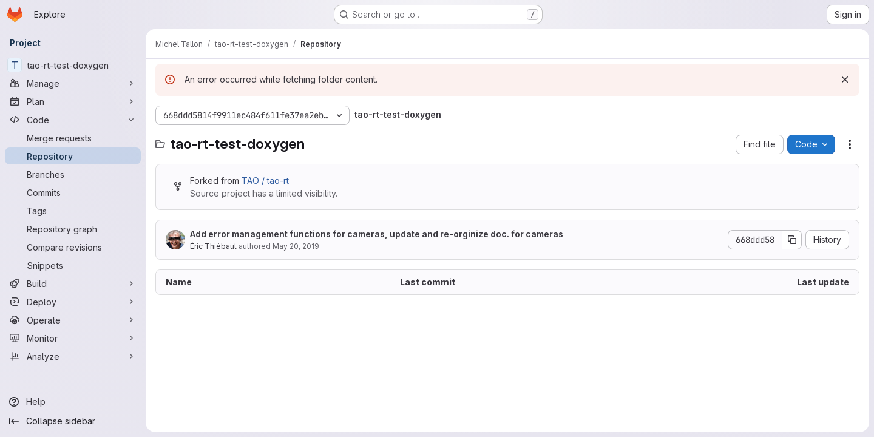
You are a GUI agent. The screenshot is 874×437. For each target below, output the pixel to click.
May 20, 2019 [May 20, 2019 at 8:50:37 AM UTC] (296, 246)
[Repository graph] (73, 228)
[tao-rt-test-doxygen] (73, 64)
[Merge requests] (73, 137)
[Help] (73, 401)
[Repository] (73, 155)
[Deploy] (73, 301)
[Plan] (73, 101)
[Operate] (73, 319)
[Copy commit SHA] (792, 239)
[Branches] (73, 174)
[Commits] (73, 192)
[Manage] (73, 83)
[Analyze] (73, 356)
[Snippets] (73, 265)
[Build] (73, 283)
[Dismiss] (845, 79)
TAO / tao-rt (265, 180)
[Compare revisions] (73, 247)
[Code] (73, 119)
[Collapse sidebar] (73, 421)
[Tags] (73, 210)
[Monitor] (73, 338)
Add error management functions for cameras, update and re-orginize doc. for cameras (376, 234)
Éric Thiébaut (213, 246)
